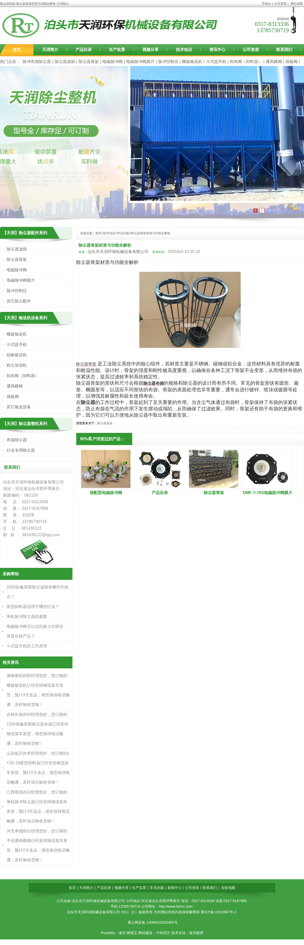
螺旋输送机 (192, 61)
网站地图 (297, 3)
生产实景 (117, 49)
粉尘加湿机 (17, 365)
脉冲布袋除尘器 (37, 61)
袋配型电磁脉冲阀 (106, 493)
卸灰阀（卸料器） (246, 61)
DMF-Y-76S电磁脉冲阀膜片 (268, 493)
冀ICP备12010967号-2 (218, 912)
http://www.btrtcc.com (176, 906)
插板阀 (292, 61)
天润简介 (50, 49)
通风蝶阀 (274, 61)
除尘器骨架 (89, 61)
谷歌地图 (228, 888)
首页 (17, 49)
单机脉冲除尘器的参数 (27, 616)
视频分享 (150, 49)
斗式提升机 (216, 61)
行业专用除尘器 (21, 450)
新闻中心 (174, 888)
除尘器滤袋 (65, 61)
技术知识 (184, 49)
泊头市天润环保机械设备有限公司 (118, 251)
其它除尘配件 (19, 301)
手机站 (266, 3)
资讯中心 (217, 49)
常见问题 (123, 233)
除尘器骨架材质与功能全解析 (150, 233)
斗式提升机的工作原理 (27, 646)
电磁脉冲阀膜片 (140, 61)
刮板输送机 (17, 355)
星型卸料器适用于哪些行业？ (33, 606)
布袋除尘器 (17, 440)
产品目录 (83, 49)
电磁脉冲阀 (112, 61)
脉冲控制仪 (168, 61)
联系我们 (284, 49)
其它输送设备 (19, 407)
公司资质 (280, 3)
